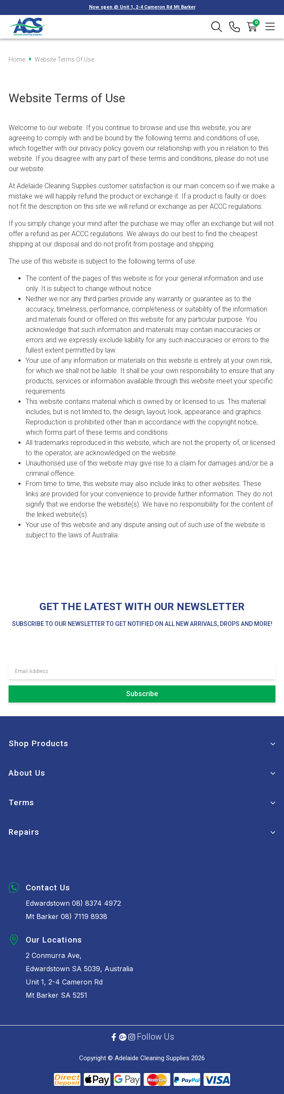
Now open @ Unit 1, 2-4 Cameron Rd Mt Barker (142, 7)
